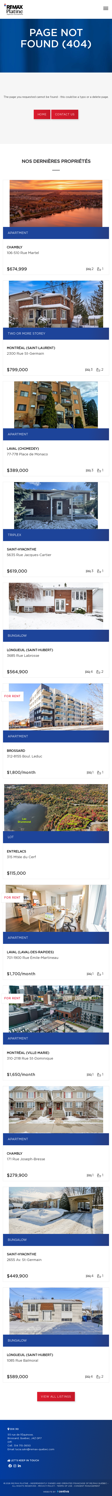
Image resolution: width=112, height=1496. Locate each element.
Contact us (64, 114)
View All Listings (56, 1396)
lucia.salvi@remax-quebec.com (34, 1449)
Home (42, 114)
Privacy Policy (46, 1486)
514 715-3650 (22, 1446)
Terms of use (64, 1486)
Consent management (87, 1486)
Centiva (63, 1491)
